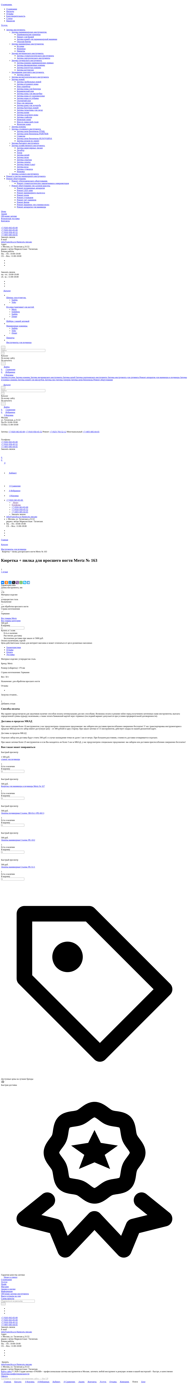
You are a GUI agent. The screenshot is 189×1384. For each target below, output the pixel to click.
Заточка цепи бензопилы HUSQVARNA (34, 138)
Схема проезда (7, 1298)
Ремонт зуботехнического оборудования (30, 181)
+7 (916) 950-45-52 (9, 232)
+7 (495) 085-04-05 (9, 235)
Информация (7, 1291)
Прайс (4, 1284)
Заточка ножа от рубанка (28, 98)
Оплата (9, 652)
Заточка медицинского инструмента (28, 53)
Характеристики (13, 647)
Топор (19, 153)
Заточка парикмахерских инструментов (30, 32)
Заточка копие (23, 112)
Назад (15, 502)
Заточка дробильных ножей (29, 82)
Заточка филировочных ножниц (31, 65)
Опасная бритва (24, 41)
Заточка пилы (23, 157)
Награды (10, 11)
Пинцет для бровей (25, 37)
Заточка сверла (23, 75)
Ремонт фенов (23, 202)
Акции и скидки (8, 1289)
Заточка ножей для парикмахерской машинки (37, 39)
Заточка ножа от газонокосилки (31, 96)
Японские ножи (24, 124)
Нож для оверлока (25, 103)
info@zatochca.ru (16, 242)
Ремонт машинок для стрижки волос (33, 204)
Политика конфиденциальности (15, 1374)
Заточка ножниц (19, 127)
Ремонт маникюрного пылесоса (31, 193)
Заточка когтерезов (25, 70)
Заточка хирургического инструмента (33, 58)
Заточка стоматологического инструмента (35, 56)
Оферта (4, 1376)
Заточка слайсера (24, 117)
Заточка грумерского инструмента (27, 60)
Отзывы (9, 14)
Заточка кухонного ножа (27, 84)
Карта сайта (6, 1371)
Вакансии (10, 21)
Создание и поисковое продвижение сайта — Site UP (24, 1378)
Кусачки (20, 46)
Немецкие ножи (24, 119)
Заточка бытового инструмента (25, 143)
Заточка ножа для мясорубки (29, 93)
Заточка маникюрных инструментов (28, 44)
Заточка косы (22, 167)
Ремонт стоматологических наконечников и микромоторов (43, 183)
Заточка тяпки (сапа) (26, 164)
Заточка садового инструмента (25, 174)
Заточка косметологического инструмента (30, 77)
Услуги (4, 1282)
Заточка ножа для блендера (29, 89)
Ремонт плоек (23, 195)
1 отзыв (4, 572)
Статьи (9, 18)
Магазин (5, 1287)
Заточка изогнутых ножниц (29, 67)
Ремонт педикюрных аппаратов (31, 188)
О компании (11, 9)
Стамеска (21, 136)
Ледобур (20, 150)
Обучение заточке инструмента (15, 1294)
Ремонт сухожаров (25, 197)
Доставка (10, 654)
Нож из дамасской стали (27, 122)
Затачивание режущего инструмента (28, 72)
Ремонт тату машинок (26, 200)
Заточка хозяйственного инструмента (29, 145)
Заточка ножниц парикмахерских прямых (35, 63)
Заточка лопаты (24, 162)
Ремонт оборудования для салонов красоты (31, 186)
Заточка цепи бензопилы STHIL (31, 131)
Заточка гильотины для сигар (30, 110)
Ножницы (21, 49)
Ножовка (21, 171)
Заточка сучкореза (25, 169)
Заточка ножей (19, 79)
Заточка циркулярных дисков (30, 148)
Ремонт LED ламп (25, 190)
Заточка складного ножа (27, 115)
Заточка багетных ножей (27, 108)
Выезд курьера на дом (11, 1296)
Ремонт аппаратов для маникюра (31, 207)
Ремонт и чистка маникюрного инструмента (26, 176)
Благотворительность (15, 16)
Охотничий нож (24, 101)
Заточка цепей (23, 155)
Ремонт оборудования (16, 178)
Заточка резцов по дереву (28, 141)
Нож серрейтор (23, 86)
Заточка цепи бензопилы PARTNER (32, 134)
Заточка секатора (24, 160)
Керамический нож (25, 91)
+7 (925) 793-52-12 (58, 432)
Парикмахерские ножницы (29, 34)
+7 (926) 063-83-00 (9, 228)
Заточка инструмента (16, 30)
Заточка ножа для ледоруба (29, 105)
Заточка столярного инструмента (27, 129)
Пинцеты (21, 51)
